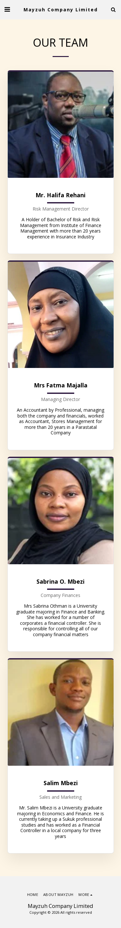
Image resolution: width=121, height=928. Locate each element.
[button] (7, 9)
